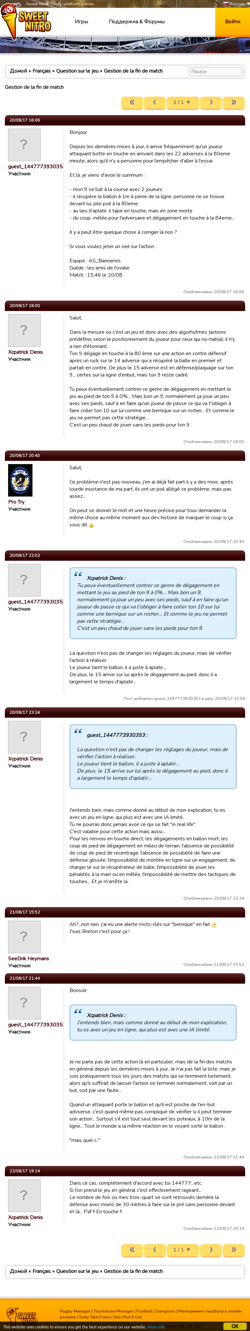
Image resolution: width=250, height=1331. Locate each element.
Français (41, 71)
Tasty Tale (88, 1317)
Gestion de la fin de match (133, 71)
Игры (81, 21)
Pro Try (16, 502)
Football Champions (155, 1311)
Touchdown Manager (113, 1311)
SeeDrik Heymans (28, 958)
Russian (234, 4)
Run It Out (132, 1317)
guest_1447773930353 (37, 166)
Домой (18, 71)
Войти (232, 21)
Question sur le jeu (77, 71)
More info (156, 1328)
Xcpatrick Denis (25, 352)
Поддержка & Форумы (137, 21)
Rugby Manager (75, 1311)
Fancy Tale (110, 1317)
